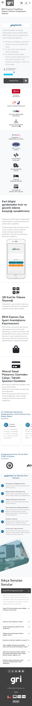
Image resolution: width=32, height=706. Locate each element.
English (16, 701)
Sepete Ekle (18, 80)
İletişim (16, 692)
